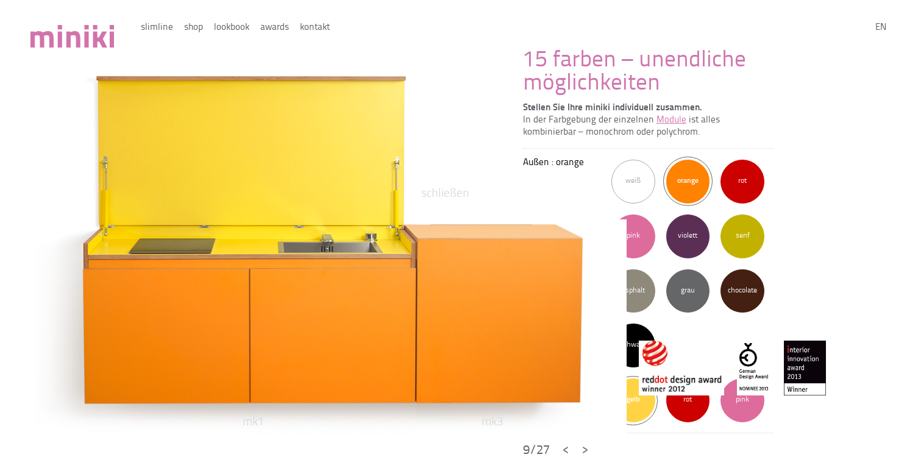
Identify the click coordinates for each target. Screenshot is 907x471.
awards (274, 27)
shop (193, 27)
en (880, 27)
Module (671, 120)
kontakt (315, 27)
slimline (157, 27)
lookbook (231, 27)
